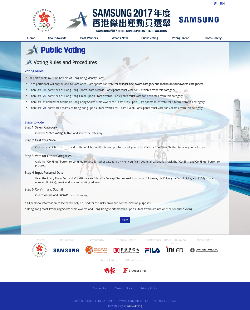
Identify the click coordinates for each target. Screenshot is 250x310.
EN (222, 4)
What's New (120, 38)
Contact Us (99, 288)
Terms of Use (123, 288)
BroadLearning (133, 305)
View (125, 220)
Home (31, 38)
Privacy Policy (148, 288)
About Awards (57, 38)
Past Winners (89, 38)
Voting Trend (180, 38)
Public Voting (149, 38)
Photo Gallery (212, 38)
